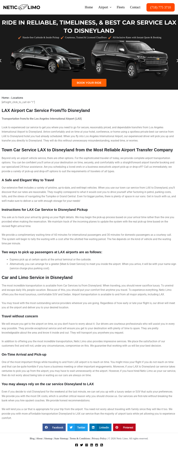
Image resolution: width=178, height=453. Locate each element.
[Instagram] (86, 444)
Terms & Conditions (80, 438)
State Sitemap (61, 438)
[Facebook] (76, 444)
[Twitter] (81, 444)
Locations (17, 97)
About (39, 438)
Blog (32, 438)
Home (5, 97)
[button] (109, 7)
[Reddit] (96, 444)
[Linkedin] (91, 444)
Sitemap (48, 438)
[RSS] (101, 444)
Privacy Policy (99, 438)
